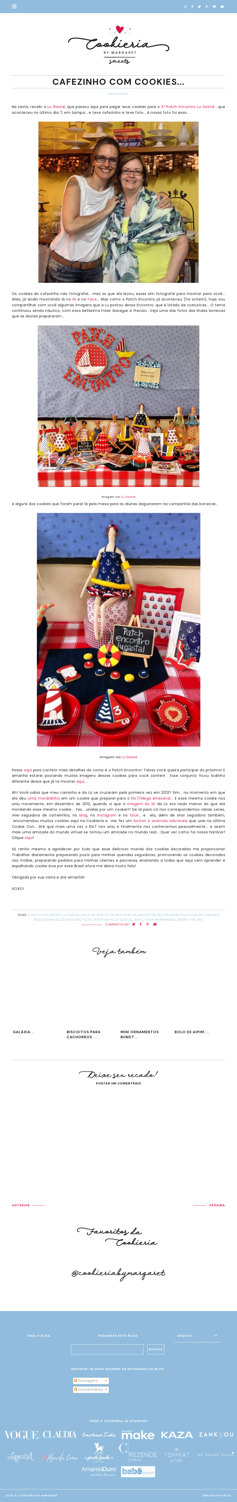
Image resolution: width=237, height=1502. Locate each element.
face (134, 815)
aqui (28, 770)
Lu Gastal (56, 106)
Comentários (88, 1389)
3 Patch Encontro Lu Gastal (54, 915)
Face (92, 299)
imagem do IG (141, 803)
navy (138, 920)
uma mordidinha (44, 798)
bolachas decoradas (199, 915)
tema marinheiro (160, 920)
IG (74, 299)
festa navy (103, 920)
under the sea (190, 920)
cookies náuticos (75, 920)
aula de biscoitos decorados (109, 915)
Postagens (86, 1380)
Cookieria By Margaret (38, 1495)
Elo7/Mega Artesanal (150, 798)
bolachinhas (46, 920)
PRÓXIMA (217, 1205)
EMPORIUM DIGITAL (217, 1495)
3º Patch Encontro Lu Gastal (188, 106)
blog (83, 815)
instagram (107, 815)
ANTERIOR (21, 1205)
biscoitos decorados (158, 915)
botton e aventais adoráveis (161, 820)
